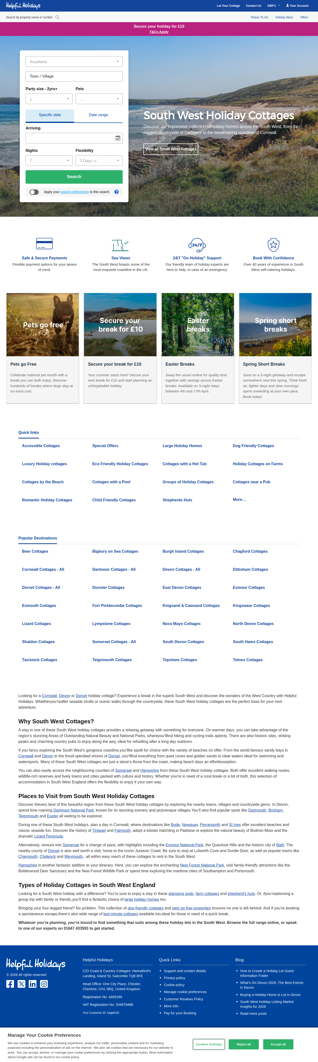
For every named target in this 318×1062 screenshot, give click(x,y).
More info (171, 1006)
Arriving (33, 128)
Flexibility (84, 150)
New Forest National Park (202, 865)
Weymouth (73, 856)
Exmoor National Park (184, 845)
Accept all (278, 1044)
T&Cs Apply (159, 32)
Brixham (276, 810)
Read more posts (253, 1013)
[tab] (50, 116)
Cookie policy (174, 985)
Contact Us (253, 5)
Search (74, 176)
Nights (32, 150)
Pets (80, 89)
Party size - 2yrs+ (41, 89)
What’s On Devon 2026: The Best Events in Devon (272, 985)
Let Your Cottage (228, 5)
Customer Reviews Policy (183, 999)
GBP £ (273, 5)
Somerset (123, 770)
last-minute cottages (120, 914)
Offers (304, 17)
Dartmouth (257, 810)
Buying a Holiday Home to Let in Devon (270, 995)
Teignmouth (28, 816)
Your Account (297, 5)
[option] (221, 132)
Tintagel (99, 830)
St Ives (235, 825)
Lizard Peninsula (48, 836)
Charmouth (27, 856)
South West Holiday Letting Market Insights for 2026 (267, 1004)
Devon (64, 696)
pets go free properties (191, 908)
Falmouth (122, 830)
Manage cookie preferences (185, 992)
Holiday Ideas (284, 17)
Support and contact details (185, 971)
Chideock (48, 856)
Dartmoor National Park (73, 810)
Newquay (190, 825)
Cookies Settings (209, 1044)
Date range (98, 115)
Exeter (52, 816)
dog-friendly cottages (146, 908)
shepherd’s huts (241, 894)
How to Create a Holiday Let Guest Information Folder (267, 973)
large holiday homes (142, 899)
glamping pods (180, 894)
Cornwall (49, 696)
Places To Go (259, 17)
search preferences (75, 192)
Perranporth (210, 825)
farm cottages (207, 894)
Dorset (81, 696)
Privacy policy (174, 978)
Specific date (50, 115)
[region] (159, 1045)
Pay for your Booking (180, 1013)
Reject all (244, 1044)
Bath (280, 845)
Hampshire (149, 770)
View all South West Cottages (170, 149)
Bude (175, 825)
